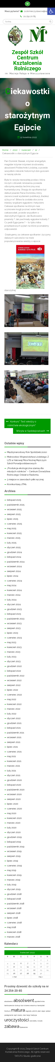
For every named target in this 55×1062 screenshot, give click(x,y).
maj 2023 (11, 642)
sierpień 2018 (13, 913)
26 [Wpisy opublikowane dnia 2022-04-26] (14, 973)
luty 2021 (11, 770)
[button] (51, 11)
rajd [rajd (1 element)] (15, 1015)
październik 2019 (15, 846)
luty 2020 (11, 827)
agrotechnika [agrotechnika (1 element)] (40, 1001)
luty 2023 (11, 656)
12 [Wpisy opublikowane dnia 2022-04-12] (14, 967)
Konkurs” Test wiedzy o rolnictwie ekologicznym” (21, 423)
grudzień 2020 (14, 780)
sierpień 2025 (14, 514)
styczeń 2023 (14, 661)
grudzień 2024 (14, 552)
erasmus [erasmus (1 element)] (33, 1005)
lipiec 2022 (12, 690)
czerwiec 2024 (14, 580)
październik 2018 (15, 903)
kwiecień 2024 (14, 590)
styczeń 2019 (14, 889)
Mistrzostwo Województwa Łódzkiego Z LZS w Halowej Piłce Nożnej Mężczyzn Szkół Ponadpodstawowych (28, 460)
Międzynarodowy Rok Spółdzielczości (27, 452)
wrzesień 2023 (14, 623)
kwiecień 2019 (14, 875)
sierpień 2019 (14, 856)
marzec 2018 (13, 936)
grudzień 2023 (14, 609)
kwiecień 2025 (14, 533)
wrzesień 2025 (14, 509)
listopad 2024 (14, 557)
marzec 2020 (13, 823)
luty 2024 (11, 599)
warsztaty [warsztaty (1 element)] (33, 1021)
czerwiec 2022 (14, 694)
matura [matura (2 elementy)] (18, 1010)
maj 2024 (11, 585)
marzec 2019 (13, 879)
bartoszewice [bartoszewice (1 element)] (9, 1005)
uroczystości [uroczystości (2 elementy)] (16, 1019)
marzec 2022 (13, 709)
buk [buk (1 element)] (22, 1005)
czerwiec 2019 (14, 865)
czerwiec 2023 (14, 637)
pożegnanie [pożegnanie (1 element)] (8, 1015)
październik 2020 (15, 789)
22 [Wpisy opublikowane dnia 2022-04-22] (34, 970)
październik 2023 (15, 618)
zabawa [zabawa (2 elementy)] (11, 1026)
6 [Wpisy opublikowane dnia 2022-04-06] (20, 963)
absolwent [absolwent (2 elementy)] (23, 1000)
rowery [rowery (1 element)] (19, 1015)
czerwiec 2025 (14, 523)
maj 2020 (11, 813)
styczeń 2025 (14, 547)
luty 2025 (11, 542)
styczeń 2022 (14, 718)
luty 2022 (11, 713)
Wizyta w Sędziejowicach (30, 430)
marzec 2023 (13, 652)
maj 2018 (11, 927)
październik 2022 (15, 675)
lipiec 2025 (12, 519)
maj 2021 (11, 756)
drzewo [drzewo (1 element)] (27, 1005)
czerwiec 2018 (14, 922)
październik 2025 (15, 504)
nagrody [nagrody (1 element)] (28, 1011)
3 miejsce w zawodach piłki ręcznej (25, 479)
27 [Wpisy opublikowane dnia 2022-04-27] (21, 973)
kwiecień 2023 (14, 647)
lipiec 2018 (12, 917)
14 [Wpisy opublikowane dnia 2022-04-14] (27, 967)
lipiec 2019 (12, 861)
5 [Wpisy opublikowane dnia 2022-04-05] (14, 963)
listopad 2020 (14, 785)
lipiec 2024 (12, 576)
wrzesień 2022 (14, 680)
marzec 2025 (13, 538)
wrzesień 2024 (14, 566)
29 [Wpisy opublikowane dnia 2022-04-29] (34, 973)
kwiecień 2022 (14, 704)
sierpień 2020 (14, 799)
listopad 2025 (14, 500)
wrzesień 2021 (14, 737)
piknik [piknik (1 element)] (34, 1011)
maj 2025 (11, 528)
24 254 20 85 (29, 16)
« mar (14, 977)
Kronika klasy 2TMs (16, 484)
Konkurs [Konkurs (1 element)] (7, 1011)
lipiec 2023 (12, 633)
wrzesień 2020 (14, 794)
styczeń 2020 (14, 832)
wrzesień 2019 (14, 851)
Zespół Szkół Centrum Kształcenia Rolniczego (27, 60)
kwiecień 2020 (14, 818)
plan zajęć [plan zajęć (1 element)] (41, 1011)
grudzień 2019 (14, 837)
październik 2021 (15, 732)
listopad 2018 (14, 898)
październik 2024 (15, 561)
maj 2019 (11, 870)
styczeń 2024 (14, 604)
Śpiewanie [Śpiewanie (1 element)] (24, 1027)
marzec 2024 (13, 595)
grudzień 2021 (14, 723)
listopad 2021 (14, 728)
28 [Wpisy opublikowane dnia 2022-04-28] (28, 973)
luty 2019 (11, 884)
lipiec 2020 (12, 804)
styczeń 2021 (13, 775)
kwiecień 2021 (14, 761)
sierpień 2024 (14, 571)
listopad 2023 (14, 614)
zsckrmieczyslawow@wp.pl (37, 11)
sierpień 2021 (13, 742)
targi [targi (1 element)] (28, 1015)
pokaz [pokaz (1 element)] (48, 1011)
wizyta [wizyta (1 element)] (39, 1021)
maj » (41, 977)
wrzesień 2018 (14, 908)
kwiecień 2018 (14, 932)
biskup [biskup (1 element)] (17, 1005)
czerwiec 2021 (14, 751)
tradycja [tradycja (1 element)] (34, 1015)
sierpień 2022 (14, 685)
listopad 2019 (14, 842)
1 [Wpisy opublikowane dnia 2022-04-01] (34, 960)
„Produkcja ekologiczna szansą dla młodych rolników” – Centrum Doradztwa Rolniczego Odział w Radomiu (28, 471)
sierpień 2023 (14, 628)
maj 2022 (11, 699)
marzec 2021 (13, 766)
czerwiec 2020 (14, 808)
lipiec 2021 (12, 747)
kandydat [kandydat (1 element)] (41, 1005)
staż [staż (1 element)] (24, 1015)
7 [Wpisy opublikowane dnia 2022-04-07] (27, 963)
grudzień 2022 (14, 666)
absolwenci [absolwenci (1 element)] (8, 1001)
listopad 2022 (14, 671)
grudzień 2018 (14, 894)
